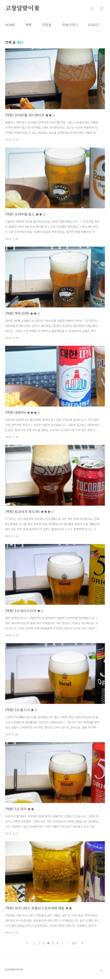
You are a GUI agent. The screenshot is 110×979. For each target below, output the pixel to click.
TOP (101, 970)
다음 (82, 943)
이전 (27, 943)
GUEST (94, 24)
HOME (10, 24)
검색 (92, 8)
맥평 (28, 24)
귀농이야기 (70, 24)
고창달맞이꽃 (22, 9)
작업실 (47, 24)
